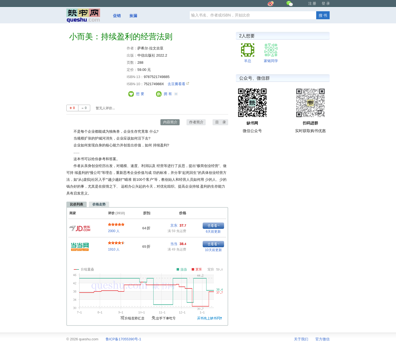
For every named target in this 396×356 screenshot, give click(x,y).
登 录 (326, 3)
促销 (117, 15)
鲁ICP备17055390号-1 (123, 339)
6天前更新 (213, 231)
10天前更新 (213, 250)
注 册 (312, 3)
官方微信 (322, 339)
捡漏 (133, 15)
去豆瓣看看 (177, 84)
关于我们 (301, 339)
